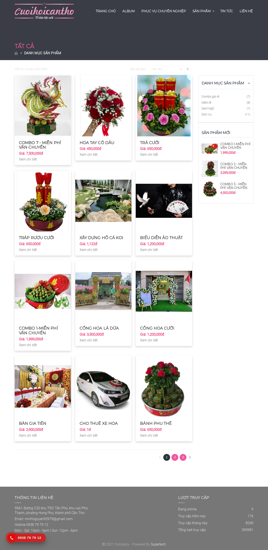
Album (128, 11)
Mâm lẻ (206, 102)
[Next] (190, 457)
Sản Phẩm (202, 11)
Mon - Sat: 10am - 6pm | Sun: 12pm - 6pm (46, 530)
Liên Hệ (246, 11)
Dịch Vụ (207, 114)
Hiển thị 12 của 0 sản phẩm (31, 69)
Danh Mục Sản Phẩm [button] (223, 83)
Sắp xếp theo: (138, 69)
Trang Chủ (106, 11)
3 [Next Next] (183, 457)
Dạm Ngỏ (208, 108)
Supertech (158, 544)
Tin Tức (226, 11)
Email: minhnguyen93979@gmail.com (44, 519)
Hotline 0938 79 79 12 (31, 525)
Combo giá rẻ (210, 96)
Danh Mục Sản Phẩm (42, 53)
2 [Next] (175, 457)
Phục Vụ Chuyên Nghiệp (163, 11)
